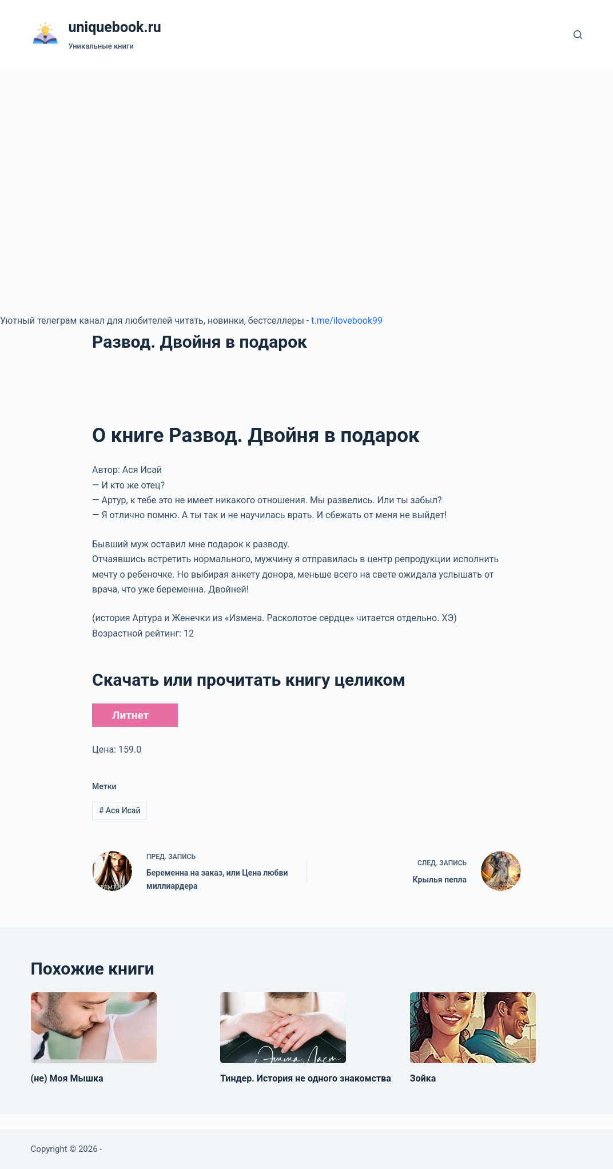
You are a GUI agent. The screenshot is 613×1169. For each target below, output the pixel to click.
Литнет (130, 715)
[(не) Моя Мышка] (94, 1027)
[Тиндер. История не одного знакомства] (283, 1027)
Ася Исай (120, 810)
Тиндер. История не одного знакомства (305, 1078)
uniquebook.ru (115, 27)
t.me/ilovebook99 (347, 320)
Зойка (423, 1078)
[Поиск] (578, 34)
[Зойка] (473, 1027)
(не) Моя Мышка (67, 1078)
